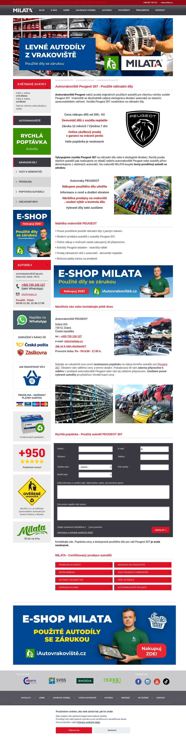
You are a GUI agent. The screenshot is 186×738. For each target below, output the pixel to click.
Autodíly (108, 698)
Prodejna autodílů (70, 565)
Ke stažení (143, 698)
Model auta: (63, 474)
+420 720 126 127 (71, 336)
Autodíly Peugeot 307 (71, 580)
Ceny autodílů (126, 580)
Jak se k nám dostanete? (70, 346)
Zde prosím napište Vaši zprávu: (72, 504)
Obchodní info (28, 202)
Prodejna (25, 182)
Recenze (125, 698)
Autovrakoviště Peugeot (132, 587)
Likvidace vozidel (61, 698)
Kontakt (161, 698)
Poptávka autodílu (31, 192)
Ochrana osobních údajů (88, 722)
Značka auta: (63, 466)
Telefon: (122, 456)
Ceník (42, 698)
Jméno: (61, 448)
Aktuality (26, 698)
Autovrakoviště (30, 120)
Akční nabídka (67, 572)
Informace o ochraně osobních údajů (75, 532)
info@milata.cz (73, 341)
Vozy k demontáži (30, 172)
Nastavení (112, 730)
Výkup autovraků (87, 698)
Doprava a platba (68, 587)
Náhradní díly (28, 162)
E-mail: (122, 448)
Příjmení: (62, 456)
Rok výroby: (124, 466)
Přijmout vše (74, 730)
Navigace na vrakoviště (131, 565)
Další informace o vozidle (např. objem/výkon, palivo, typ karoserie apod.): (90, 483)
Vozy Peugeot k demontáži (133, 572)
